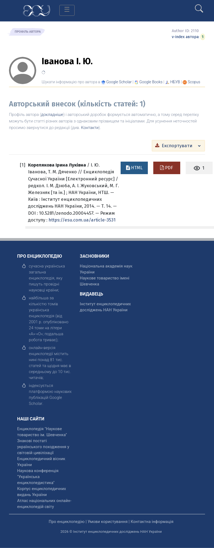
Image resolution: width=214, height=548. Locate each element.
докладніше (52, 114)
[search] (199, 6)
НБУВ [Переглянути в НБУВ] (175, 82)
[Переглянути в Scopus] (194, 82)
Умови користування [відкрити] (108, 521)
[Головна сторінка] (36, 10)
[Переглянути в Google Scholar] (119, 82)
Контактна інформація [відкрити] (152, 521)
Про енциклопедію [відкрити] (67, 521)
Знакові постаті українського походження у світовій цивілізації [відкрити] (43, 446)
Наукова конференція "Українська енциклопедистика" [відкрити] (38, 476)
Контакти (90, 127)
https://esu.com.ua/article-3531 (82, 220)
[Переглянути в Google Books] (151, 82)
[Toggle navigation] (67, 10)
